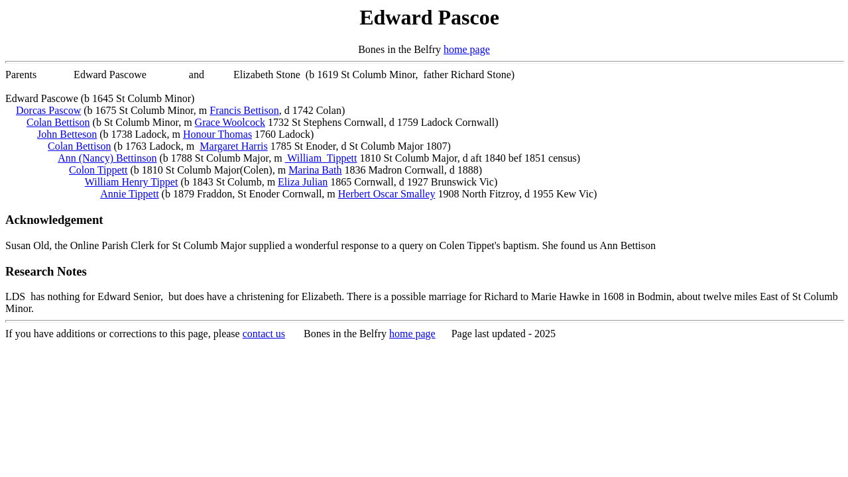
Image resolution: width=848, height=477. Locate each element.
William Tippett (321, 158)
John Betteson (67, 134)
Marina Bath (314, 170)
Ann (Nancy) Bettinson (107, 158)
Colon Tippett (98, 170)
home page (467, 49)
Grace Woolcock (230, 122)
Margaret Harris (233, 146)
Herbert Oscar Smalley (387, 193)
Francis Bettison (244, 110)
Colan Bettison (58, 122)
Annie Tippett (129, 193)
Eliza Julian (303, 181)
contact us (264, 333)
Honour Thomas (217, 134)
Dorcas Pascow (48, 110)
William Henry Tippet (131, 181)
